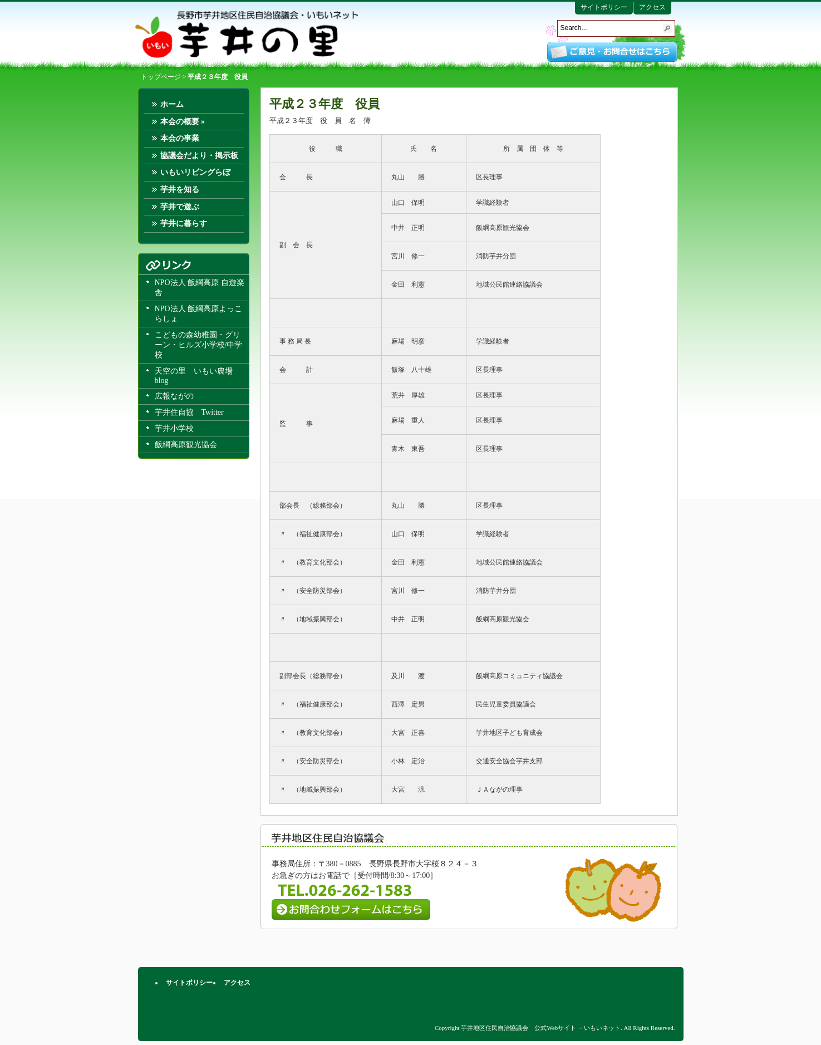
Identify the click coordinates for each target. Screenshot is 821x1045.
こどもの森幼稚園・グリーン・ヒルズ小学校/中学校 (199, 345)
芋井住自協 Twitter (189, 412)
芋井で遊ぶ (179, 207)
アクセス (652, 7)
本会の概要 (182, 121)
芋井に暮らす (183, 223)
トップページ (161, 77)
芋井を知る (179, 189)
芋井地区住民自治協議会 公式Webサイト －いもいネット (246, 34)
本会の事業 (179, 138)
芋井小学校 (174, 428)
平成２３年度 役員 (324, 104)
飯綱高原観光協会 (186, 444)
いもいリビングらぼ (195, 172)
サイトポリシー (604, 7)
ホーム (172, 104)
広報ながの (174, 396)
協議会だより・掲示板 (199, 155)
